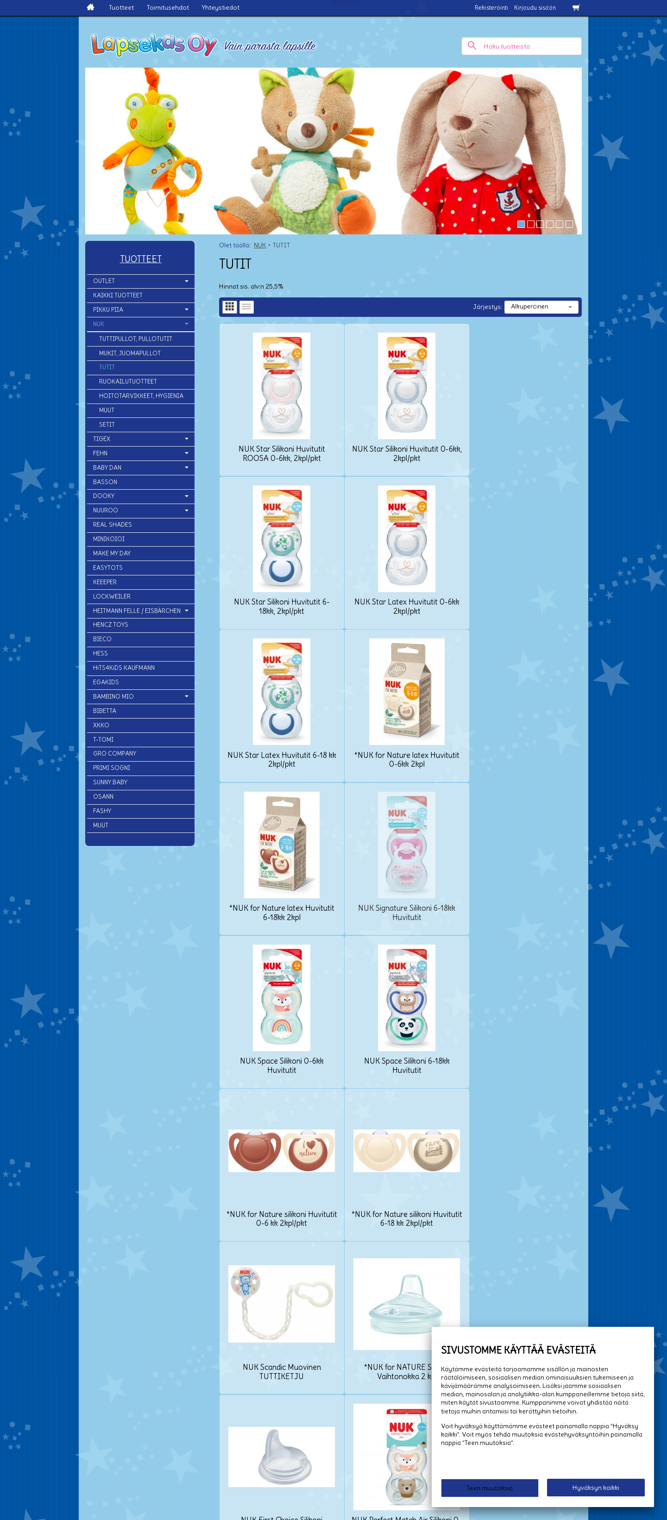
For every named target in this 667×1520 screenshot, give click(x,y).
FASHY (102, 811)
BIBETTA (104, 711)
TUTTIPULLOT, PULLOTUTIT (135, 339)
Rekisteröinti (491, 7)
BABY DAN (107, 468)
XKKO (101, 725)
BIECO (102, 639)
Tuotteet (121, 7)
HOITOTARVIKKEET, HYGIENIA (141, 396)
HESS (100, 653)
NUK (98, 324)
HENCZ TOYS (110, 625)
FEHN (100, 453)
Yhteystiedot (220, 7)
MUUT (106, 410)
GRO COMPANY (114, 753)
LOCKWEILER (112, 596)
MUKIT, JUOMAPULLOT (130, 353)
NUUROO (105, 510)
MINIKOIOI (109, 539)
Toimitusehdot (168, 7)
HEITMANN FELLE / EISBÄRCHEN (137, 611)
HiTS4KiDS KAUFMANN (124, 668)
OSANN (103, 797)
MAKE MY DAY (112, 553)
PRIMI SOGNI (111, 768)
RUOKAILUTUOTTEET (128, 381)
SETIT (107, 425)
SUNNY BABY (110, 782)
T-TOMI (103, 740)
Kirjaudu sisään (535, 7)
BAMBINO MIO (113, 696)
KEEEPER (105, 582)
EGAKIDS (106, 682)
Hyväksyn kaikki (596, 1488)
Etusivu (48, 1424)
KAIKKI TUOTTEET (118, 295)
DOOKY (103, 496)
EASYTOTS (108, 568)
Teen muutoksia (489, 1488)
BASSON (105, 482)
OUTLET (104, 281)
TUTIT (107, 367)
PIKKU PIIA (108, 310)
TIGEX (101, 439)
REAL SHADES (112, 525)
